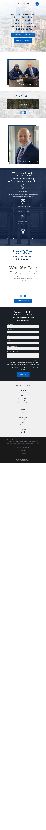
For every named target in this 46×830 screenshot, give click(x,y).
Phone (8, 335)
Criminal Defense (23, 417)
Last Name (10, 329)
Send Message (23, 374)
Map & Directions (23, 405)
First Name (10, 324)
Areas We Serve (23, 419)
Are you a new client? (12, 346)
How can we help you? (12, 351)
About (23, 414)
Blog (23, 422)
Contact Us (23, 425)
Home (23, 412)
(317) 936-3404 (23, 392)
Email (8, 340)
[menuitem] (23, 450)
